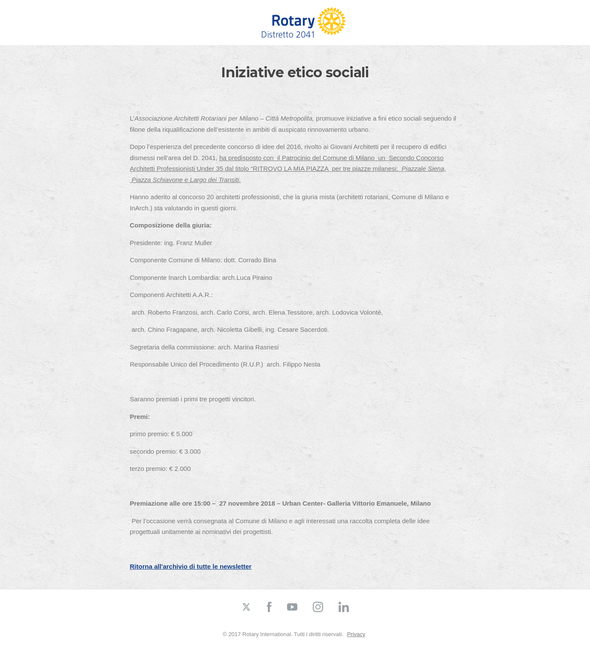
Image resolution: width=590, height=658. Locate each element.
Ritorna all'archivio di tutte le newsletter (191, 566)
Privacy (356, 634)
